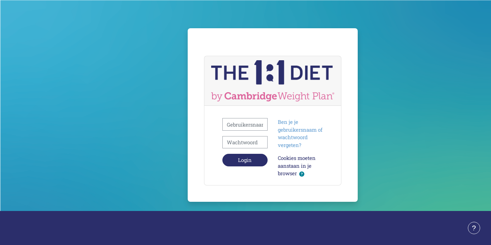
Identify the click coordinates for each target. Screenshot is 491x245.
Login (245, 160)
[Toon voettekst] (474, 228)
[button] (301, 174)
